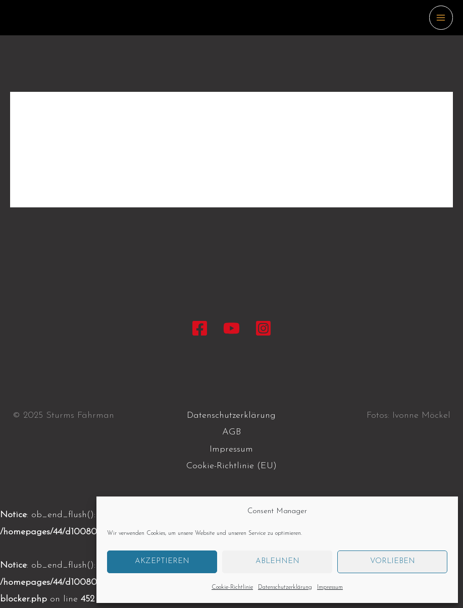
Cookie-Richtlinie (232, 587)
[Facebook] (199, 328)
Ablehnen (277, 561)
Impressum (330, 587)
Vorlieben (392, 561)
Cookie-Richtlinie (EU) (231, 466)
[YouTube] (231, 328)
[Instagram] (263, 328)
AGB (231, 432)
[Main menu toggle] (441, 17)
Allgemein (56, 135)
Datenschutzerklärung (285, 587)
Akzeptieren (162, 561)
